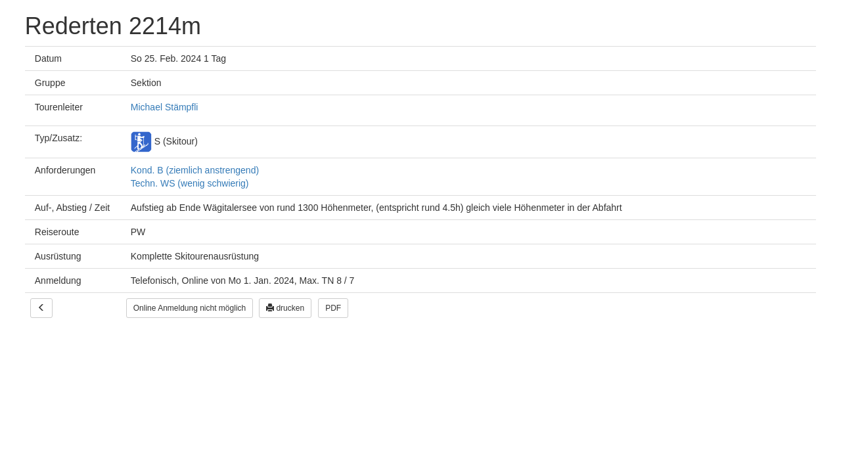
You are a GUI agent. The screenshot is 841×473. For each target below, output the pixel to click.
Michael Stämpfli (164, 107)
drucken (285, 308)
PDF (333, 308)
